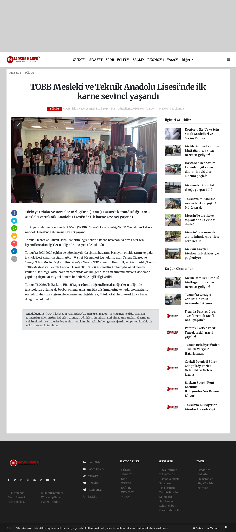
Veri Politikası (16, 502)
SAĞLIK (139, 60)
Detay (198, 528)
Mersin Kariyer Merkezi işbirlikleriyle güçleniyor (202, 253)
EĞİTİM (123, 60)
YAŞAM (173, 60)
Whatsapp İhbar (51, 497)
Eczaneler (165, 483)
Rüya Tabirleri (206, 483)
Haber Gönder (50, 502)
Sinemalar (165, 496)
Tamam (213, 528)
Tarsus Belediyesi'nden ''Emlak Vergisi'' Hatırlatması (202, 349)
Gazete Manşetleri (170, 510)
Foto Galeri (93, 462)
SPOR (110, 60)
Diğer (186, 60)
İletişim (90, 496)
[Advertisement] (111, 26)
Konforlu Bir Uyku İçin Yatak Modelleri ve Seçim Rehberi (202, 134)
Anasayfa (15, 72)
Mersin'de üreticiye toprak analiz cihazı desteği (200, 220)
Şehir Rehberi (167, 505)
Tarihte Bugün (168, 492)
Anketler (202, 474)
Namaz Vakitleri (169, 479)
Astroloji (202, 488)
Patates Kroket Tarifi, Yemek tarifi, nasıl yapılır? (201, 332)
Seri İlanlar (166, 501)
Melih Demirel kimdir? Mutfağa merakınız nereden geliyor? (202, 151)
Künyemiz (92, 489)
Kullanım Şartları (52, 493)
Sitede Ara (203, 470)
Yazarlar (90, 476)
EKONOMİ (155, 60)
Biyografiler (205, 479)
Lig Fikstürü (167, 488)
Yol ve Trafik (167, 474)
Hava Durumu (168, 470)
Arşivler (90, 482)
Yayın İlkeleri (16, 497)
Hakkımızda (16, 493)
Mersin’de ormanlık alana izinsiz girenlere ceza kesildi (202, 237)
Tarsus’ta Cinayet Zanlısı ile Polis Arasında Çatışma (198, 299)
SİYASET (96, 60)
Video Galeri (93, 469)
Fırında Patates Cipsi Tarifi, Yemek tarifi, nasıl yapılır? (200, 316)
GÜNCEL (79, 60)
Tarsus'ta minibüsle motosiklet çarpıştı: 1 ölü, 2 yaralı (200, 203)
